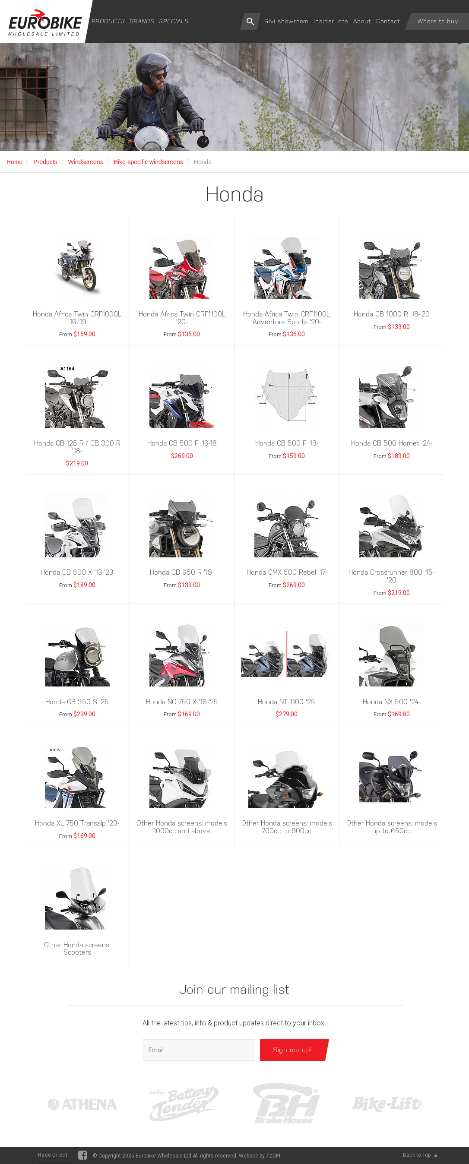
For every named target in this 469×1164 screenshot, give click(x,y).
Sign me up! (292, 1050)
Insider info (331, 21)
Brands (142, 21)
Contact (388, 21)
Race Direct (52, 1155)
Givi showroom (286, 21)
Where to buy (438, 21)
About (362, 21)
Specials (174, 21)
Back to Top (420, 1155)
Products (108, 21)
